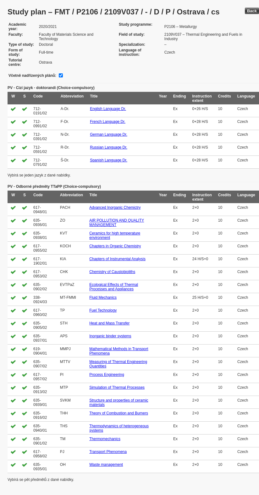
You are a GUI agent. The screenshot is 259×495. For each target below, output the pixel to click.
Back (252, 10)
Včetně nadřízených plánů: (32, 75)
